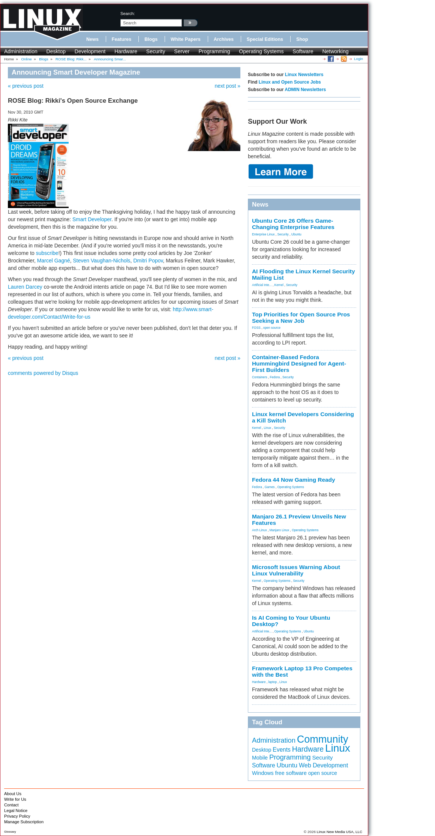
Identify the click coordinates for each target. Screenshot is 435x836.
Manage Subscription (24, 822)
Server (181, 51)
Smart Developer (91, 219)
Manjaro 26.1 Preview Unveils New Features (299, 519)
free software (290, 773)
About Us (12, 793)
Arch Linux (259, 530)
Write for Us (15, 799)
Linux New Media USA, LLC (339, 832)
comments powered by (43, 373)
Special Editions (265, 39)
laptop (272, 682)
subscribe (47, 253)
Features (122, 39)
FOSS (256, 328)
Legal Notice (15, 810)
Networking (335, 51)
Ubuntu (296, 234)
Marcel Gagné (53, 261)
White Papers (186, 39)
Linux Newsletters (304, 74)
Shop (302, 39)
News (92, 39)
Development (90, 51)
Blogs (151, 39)
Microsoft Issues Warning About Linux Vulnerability (296, 570)
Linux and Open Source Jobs (290, 82)
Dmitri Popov (148, 261)
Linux (267, 428)
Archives (224, 39)
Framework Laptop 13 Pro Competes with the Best (302, 671)
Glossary (10, 831)
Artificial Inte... (262, 285)
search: (127, 13)
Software (302, 51)
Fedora (275, 377)
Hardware (125, 51)
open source (271, 328)
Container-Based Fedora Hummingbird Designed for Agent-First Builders (299, 363)
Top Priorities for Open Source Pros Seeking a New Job (301, 317)
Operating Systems (261, 51)
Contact (11, 805)
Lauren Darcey (25, 287)
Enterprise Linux (263, 234)
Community (322, 739)
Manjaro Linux (280, 530)
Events (282, 749)
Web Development (323, 765)
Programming (214, 51)
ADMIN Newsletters (305, 89)
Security (155, 51)
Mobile (260, 758)
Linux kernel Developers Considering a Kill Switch (303, 417)
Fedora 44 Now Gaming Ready (293, 479)
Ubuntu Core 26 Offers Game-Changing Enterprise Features (293, 223)
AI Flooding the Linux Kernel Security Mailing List (303, 274)
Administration (21, 51)
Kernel (279, 285)
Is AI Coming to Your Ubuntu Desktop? (291, 620)
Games (270, 487)
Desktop (56, 51)
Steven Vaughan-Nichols (101, 261)
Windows (263, 773)
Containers (259, 377)
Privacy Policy (17, 816)
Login (358, 59)
